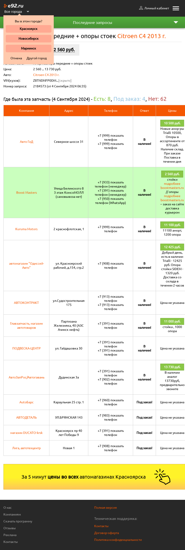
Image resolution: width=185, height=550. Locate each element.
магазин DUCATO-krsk (26, 433)
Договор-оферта (106, 533)
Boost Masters (26, 192)
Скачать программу (17, 521)
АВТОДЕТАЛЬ (26, 417)
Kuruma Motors (26, 229)
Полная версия (105, 507)
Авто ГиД (26, 141)
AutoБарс (26, 402)
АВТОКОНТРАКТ (26, 303)
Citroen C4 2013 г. (46, 75)
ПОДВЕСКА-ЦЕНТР (26, 348)
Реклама (9, 535)
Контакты (10, 542)
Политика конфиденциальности (118, 540)
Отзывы (9, 528)
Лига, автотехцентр (26, 448)
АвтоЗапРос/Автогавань (26, 377)
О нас (7, 507)
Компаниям (12, 514)
